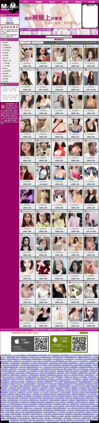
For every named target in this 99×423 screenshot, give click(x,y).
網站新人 (5, 68)
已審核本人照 (7, 76)
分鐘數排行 (6, 45)
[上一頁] (66, 42)
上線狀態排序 (7, 71)
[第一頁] (61, 42)
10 (78, 42)
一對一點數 (6, 66)
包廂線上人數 (7, 60)
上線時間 (5, 55)
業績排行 (5, 42)
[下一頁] (81, 42)
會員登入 (10, 18)
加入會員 (10, 20)
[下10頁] (86, 42)
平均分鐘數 (6, 50)
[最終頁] (91, 42)
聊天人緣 (5, 58)
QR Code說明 (83, 333)
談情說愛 (5, 78)
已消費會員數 (7, 47)
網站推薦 (5, 73)
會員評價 (5, 53)
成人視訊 (5, 81)
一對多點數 (6, 63)
